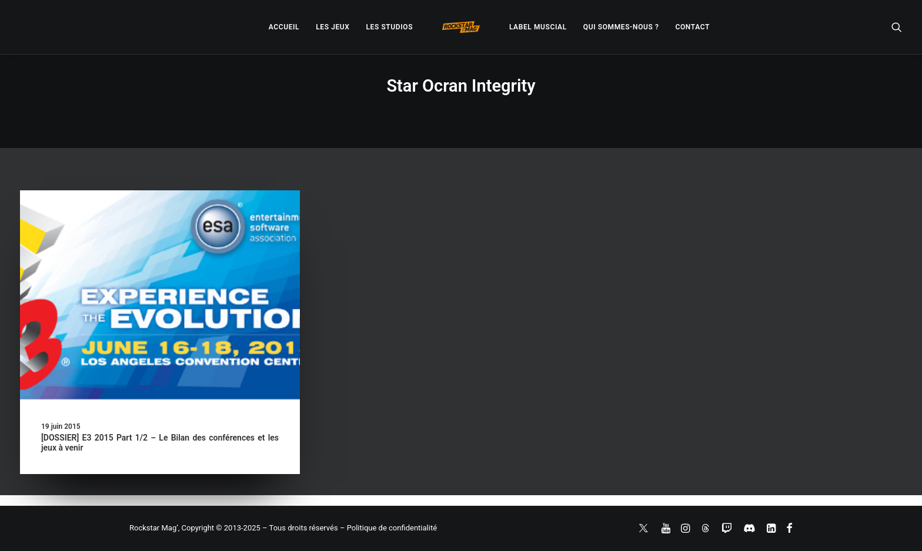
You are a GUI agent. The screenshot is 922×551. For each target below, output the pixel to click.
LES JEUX (332, 27)
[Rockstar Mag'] (461, 27)
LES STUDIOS (389, 27)
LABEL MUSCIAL (538, 27)
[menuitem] (284, 27)
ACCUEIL (284, 27)
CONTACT (693, 27)
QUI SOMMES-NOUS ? (621, 27)
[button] (896, 27)
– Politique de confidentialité (388, 527)
